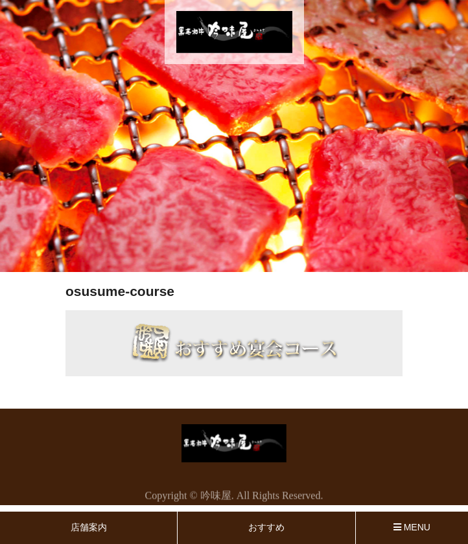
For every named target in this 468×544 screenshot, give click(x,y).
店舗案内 (89, 527)
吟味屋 (215, 497)
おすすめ (266, 527)
